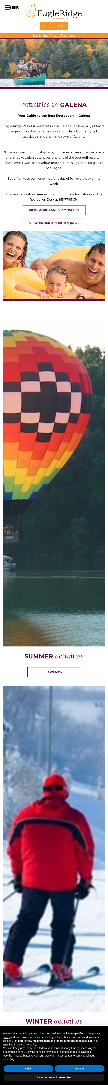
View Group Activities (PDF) (54, 223)
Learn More (54, 672)
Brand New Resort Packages (54, 35)
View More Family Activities (54, 210)
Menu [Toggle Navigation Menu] (14, 7)
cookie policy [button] (28, 1044)
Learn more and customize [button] (53, 1077)
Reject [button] (28, 1068)
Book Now (54, 26)
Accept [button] (79, 1068)
